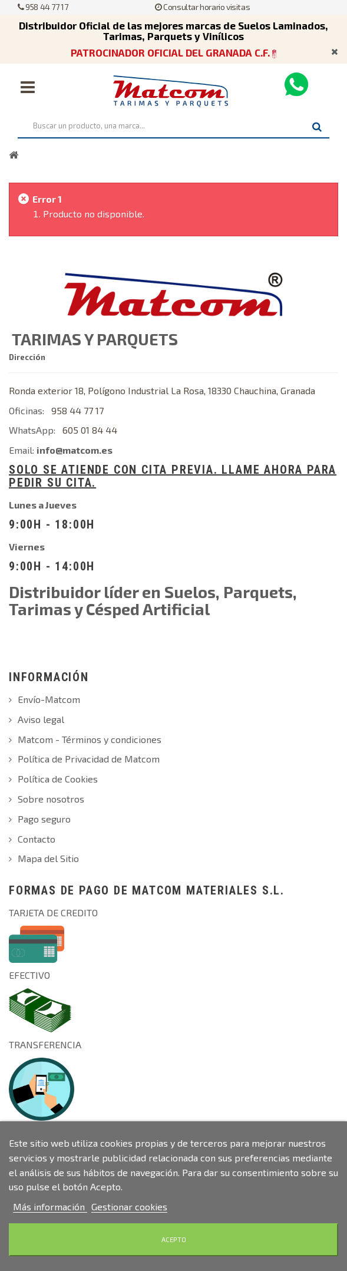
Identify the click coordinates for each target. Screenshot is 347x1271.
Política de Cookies (58, 778)
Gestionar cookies (129, 1206)
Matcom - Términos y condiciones (89, 739)
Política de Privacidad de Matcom (89, 758)
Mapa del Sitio (48, 858)
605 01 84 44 (89, 429)
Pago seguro (44, 818)
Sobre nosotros (51, 798)
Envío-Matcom (49, 699)
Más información (50, 1206)
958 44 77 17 (43, 7)
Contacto (36, 838)
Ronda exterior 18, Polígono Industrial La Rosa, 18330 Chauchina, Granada (162, 390)
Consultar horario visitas (202, 7)
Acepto (173, 1239)
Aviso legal (41, 719)
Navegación (28, 87)
